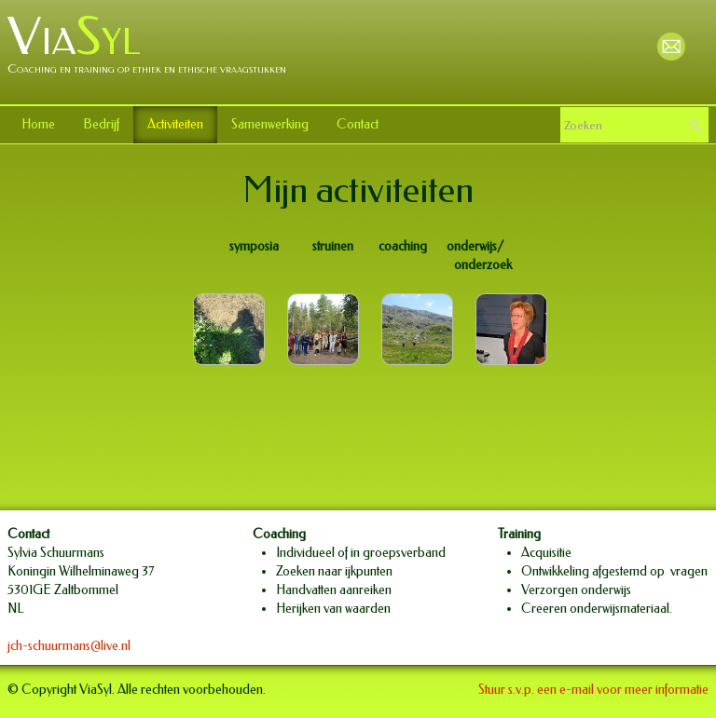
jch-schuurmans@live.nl (69, 646)
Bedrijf (101, 124)
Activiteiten (175, 124)
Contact (358, 124)
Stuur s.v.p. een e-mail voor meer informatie (593, 690)
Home (38, 124)
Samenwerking (270, 124)
